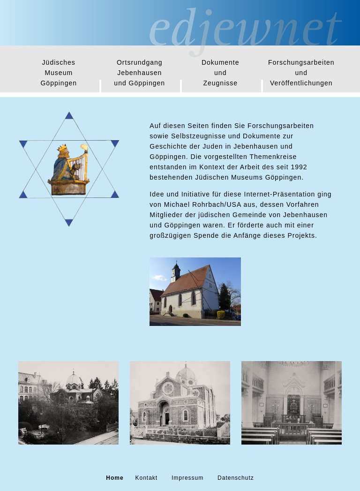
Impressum (187, 478)
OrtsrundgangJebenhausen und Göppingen (139, 73)
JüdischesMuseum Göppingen (58, 73)
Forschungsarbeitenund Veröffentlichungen (301, 73)
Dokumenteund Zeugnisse (221, 73)
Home (114, 478)
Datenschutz (236, 478)
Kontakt (146, 478)
